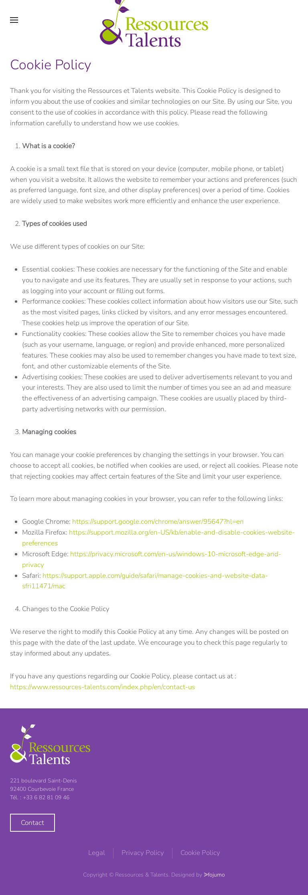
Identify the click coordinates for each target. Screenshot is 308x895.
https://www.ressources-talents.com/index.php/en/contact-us (102, 687)
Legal (96, 852)
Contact (32, 822)
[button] (14, 20)
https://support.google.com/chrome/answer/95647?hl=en (158, 521)
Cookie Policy (200, 852)
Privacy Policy (143, 852)
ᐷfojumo (214, 875)
